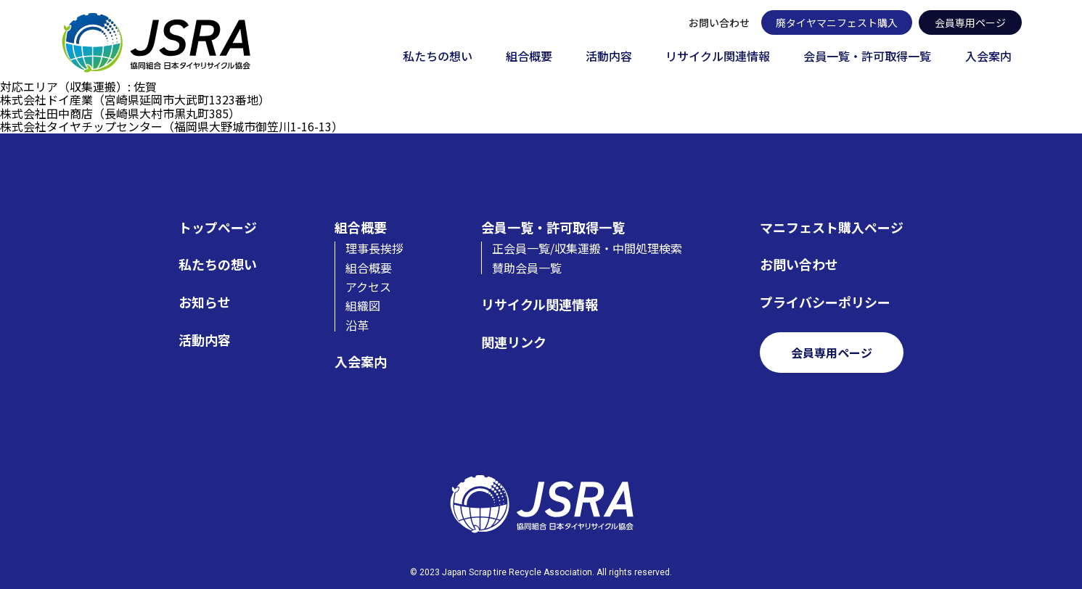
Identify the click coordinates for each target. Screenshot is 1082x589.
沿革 (357, 324)
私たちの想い (437, 57)
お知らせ (205, 302)
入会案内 (988, 57)
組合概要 (529, 57)
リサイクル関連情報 (717, 57)
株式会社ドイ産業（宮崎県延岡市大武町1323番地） (135, 99)
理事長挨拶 (374, 248)
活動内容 (609, 57)
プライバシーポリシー (825, 302)
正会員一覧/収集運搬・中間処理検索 (587, 248)
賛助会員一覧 (527, 267)
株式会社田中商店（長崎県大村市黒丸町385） (120, 113)
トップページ (218, 227)
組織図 (362, 305)
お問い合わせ (719, 22)
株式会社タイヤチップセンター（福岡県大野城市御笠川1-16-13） (171, 126)
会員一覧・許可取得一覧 (867, 57)
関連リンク (513, 342)
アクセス (368, 286)
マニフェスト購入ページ (831, 227)
